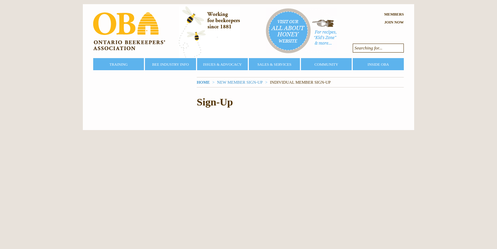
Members (394, 14)
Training (118, 64)
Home (203, 82)
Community (326, 64)
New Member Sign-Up (240, 82)
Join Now (394, 22)
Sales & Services (274, 64)
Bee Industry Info (170, 64)
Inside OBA (378, 64)
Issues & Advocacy (222, 64)
